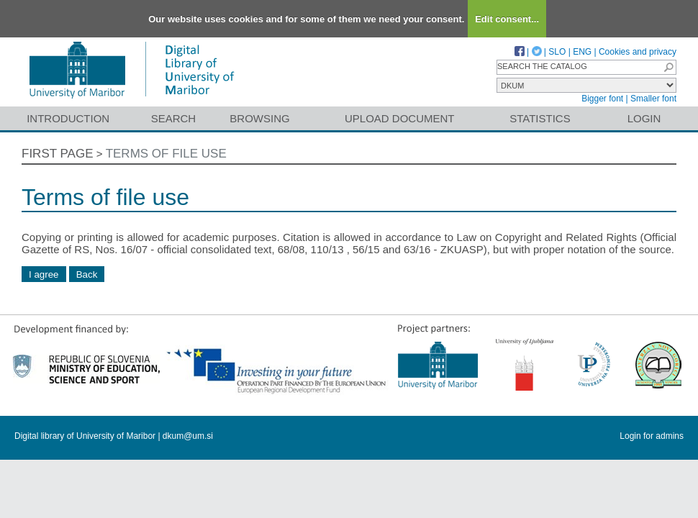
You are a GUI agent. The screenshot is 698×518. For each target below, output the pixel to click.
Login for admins (652, 436)
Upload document (400, 118)
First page (58, 153)
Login (644, 118)
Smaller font (653, 99)
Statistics (539, 118)
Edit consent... (507, 19)
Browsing (259, 118)
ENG (582, 52)
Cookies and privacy (637, 52)
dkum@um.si (188, 436)
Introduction (68, 118)
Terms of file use (166, 153)
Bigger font (602, 99)
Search (173, 118)
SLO (557, 52)
